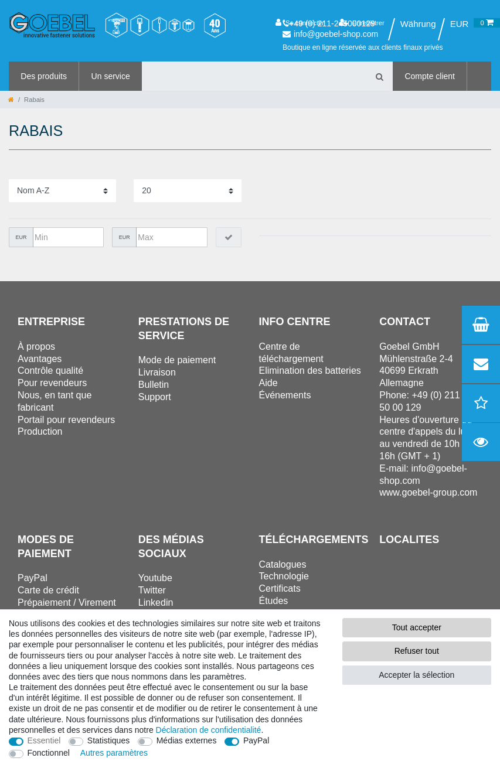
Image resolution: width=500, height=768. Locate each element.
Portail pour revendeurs (66, 420)
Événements (285, 395)
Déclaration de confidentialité (208, 730)
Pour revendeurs (52, 383)
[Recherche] (379, 76)
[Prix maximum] (171, 237)
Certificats (280, 588)
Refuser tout (416, 651)
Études (273, 601)
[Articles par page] (187, 190)
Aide (268, 383)
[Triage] (62, 190)
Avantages (40, 359)
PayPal (256, 740)
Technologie (284, 576)
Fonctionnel (49, 752)
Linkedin (156, 602)
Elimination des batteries (310, 371)
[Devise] (459, 24)
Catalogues (283, 564)
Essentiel (44, 740)
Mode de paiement (177, 360)
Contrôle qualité (50, 371)
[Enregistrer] (361, 23)
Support (154, 397)
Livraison (157, 372)
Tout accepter (416, 627)
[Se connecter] (300, 23)
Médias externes (187, 740)
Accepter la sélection (416, 675)
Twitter (152, 590)
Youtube (155, 578)
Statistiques (108, 740)
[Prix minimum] (68, 237)
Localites (409, 539)
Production (40, 431)
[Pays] (417, 24)
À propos (36, 346)
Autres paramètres (114, 752)
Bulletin (153, 385)
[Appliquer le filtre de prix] (229, 237)
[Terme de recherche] (254, 76)
